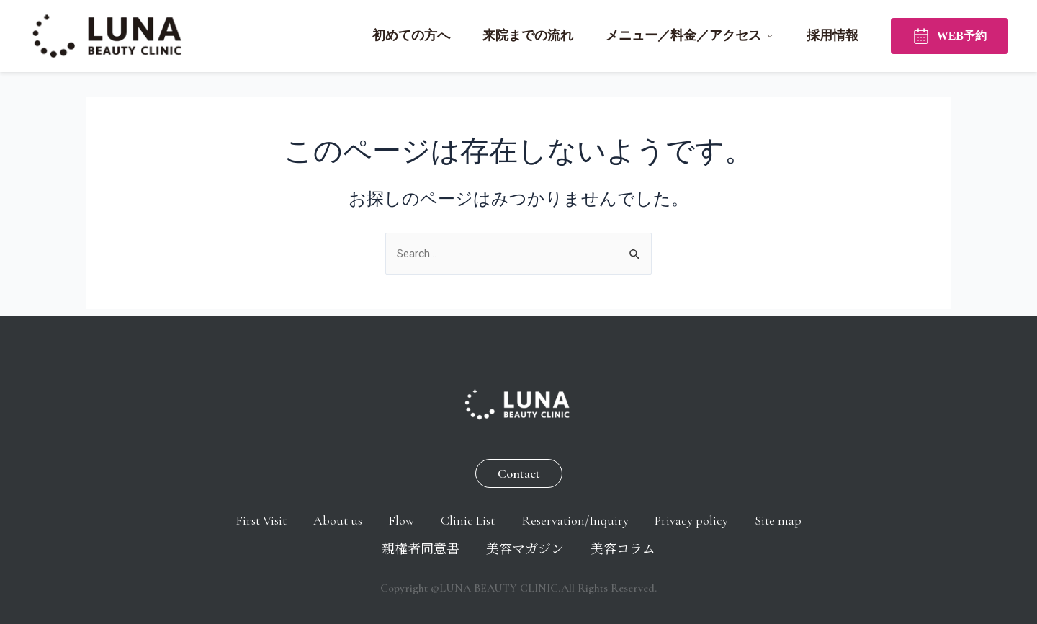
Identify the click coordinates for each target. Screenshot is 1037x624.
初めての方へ (411, 35)
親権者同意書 (454, 548)
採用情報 (832, 35)
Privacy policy (749, 516)
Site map (356, 548)
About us (362, 516)
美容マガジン (566, 548)
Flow (434, 516)
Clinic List (509, 516)
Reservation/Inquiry (624, 516)
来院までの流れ (527, 35)
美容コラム (671, 548)
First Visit (277, 516)
